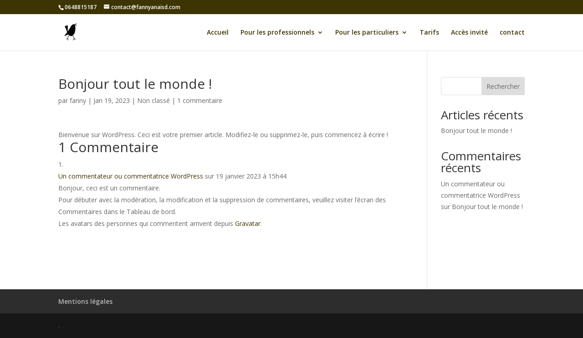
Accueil (218, 32)
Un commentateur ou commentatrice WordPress (130, 176)
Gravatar (248, 223)
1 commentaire (199, 100)
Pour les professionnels (277, 32)
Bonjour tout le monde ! (476, 130)
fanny (78, 100)
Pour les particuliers (367, 32)
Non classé (153, 100)
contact (512, 32)
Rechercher (503, 86)
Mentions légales (85, 301)
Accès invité (469, 32)
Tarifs (429, 32)
